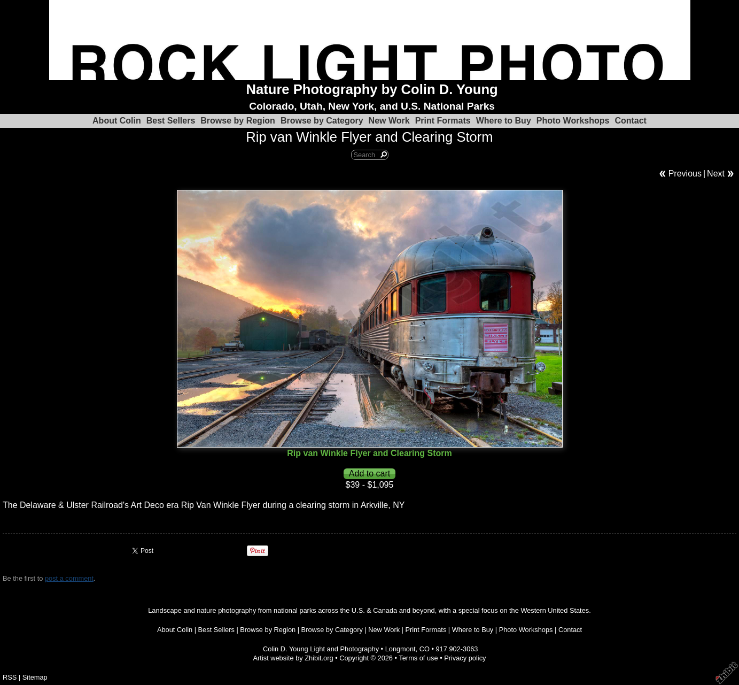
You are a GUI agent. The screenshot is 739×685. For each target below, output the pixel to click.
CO (424, 649)
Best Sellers (171, 120)
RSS (10, 677)
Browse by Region (237, 120)
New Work (389, 120)
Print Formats (443, 120)
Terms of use (418, 658)
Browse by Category (322, 120)
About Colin (116, 120)
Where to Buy (503, 120)
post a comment (69, 578)
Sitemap (35, 677)
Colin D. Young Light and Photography (321, 649)
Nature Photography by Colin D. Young (372, 89)
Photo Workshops (573, 120)
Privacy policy (465, 658)
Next (716, 173)
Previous (685, 173)
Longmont (400, 649)
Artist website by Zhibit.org (293, 658)
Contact (630, 120)
